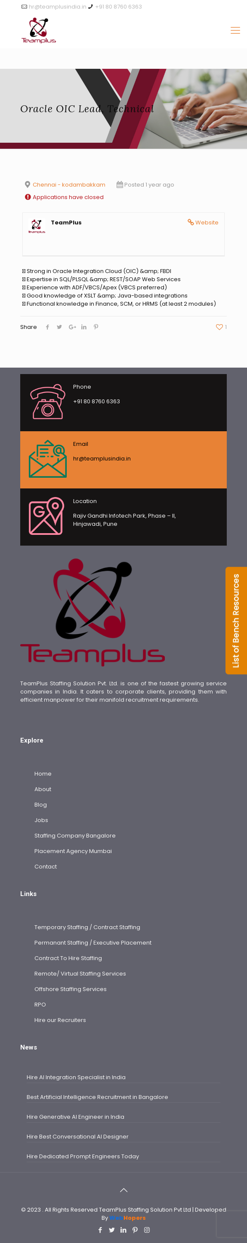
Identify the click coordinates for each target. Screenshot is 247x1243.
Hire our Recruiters (60, 1020)
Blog (40, 805)
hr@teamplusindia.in (57, 7)
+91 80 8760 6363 (118, 7)
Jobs (41, 820)
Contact (45, 866)
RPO (40, 1005)
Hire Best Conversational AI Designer (78, 1137)
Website (207, 222)
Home (43, 774)
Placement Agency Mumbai (73, 851)
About (42, 789)
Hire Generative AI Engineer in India (75, 1117)
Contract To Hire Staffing (68, 958)
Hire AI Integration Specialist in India (76, 1077)
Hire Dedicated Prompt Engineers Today (83, 1156)
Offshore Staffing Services (70, 989)
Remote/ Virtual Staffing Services (80, 974)
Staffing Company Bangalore (75, 836)
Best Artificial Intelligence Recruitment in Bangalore (97, 1097)
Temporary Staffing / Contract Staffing (87, 927)
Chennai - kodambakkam (69, 185)
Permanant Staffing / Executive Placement (92, 943)
